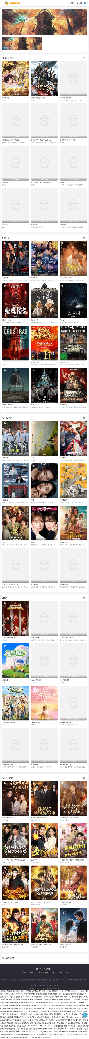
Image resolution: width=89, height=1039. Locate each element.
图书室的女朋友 (14, 1000)
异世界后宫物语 (41, 994)
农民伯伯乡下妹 (16, 1008)
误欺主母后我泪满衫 (8, 818)
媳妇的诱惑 (38, 1000)
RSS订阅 (23, 972)
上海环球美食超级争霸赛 (10, 638)
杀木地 (62, 320)
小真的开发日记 (73, 1026)
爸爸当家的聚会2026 (8, 722)
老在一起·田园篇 (36, 680)
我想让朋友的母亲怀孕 (17, 1029)
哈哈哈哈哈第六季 (65, 722)
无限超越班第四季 (7, 764)
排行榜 (38, 969)
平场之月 (34, 278)
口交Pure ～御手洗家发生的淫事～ (71, 1035)
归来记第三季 (64, 584)
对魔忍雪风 (8, 1032)
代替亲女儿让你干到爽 (10, 1003)
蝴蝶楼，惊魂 (6, 320)
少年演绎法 (5, 458)
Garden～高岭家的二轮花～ (23, 1014)
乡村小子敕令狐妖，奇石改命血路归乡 (14, 860)
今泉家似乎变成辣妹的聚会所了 (70, 1008)
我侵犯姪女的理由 (27, 1000)
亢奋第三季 (63, 542)
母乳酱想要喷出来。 (55, 994)
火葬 (32, 404)
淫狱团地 (63, 224)
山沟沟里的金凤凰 (65, 902)
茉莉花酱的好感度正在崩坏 (10, 140)
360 (53, 972)
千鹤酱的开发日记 (50, 997)
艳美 (51, 1017)
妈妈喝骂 (5, 1005)
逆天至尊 (34, 224)
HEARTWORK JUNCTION (36, 1026)
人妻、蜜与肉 (53, 1035)
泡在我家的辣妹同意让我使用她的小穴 (14, 991)
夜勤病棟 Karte (15, 1023)
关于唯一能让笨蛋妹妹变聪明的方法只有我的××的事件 (28, 1005)
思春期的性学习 (59, 1017)
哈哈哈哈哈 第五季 (20, 1026)
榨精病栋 (75, 997)
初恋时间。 (20, 994)
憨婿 (3, 542)
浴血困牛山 (34, 362)
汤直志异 (5, 182)
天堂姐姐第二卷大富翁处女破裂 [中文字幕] (27, 1032)
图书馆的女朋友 (27, 1023)
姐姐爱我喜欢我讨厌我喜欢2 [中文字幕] (19, 1037)
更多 (84, 58)
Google (39, 972)
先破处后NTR (48, 1000)
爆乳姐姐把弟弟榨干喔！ (48, 1029)
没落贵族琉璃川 (52, 1008)
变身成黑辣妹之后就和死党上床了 (34, 1008)
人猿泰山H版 (56, 1032)
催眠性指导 (80, 994)
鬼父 (7, 1000)
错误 (32, 542)
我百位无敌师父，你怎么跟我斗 (41, 902)
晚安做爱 (5, 1029)
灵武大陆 (5, 224)
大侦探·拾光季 (44, 1011)
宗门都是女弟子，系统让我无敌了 (12, 944)
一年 (32, 458)
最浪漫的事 (63, 500)
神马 (67, 972)
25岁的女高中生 (55, 1011)
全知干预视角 (35, 638)
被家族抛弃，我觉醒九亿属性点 (41, 140)
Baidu (31, 972)
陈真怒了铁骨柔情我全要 (39, 818)
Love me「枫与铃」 (64, 997)
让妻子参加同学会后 (31, 1011)
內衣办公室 (27, 1020)
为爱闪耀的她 (35, 722)
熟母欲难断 (70, 1023)
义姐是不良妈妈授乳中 (57, 1005)
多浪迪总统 (63, 404)
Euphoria (50, 1026)
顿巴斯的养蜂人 (7, 404)
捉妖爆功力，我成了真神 (10, 902)
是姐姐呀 (5, 680)
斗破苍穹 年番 (77, 1011)
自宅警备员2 (8, 1026)
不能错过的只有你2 (66, 278)
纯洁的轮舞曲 (66, 1011)
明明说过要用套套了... (65, 1000)
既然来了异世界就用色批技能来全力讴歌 (43, 1003)
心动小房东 (9, 1035)
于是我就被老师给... (40, 1023)
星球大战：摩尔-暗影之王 (10, 584)
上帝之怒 (5, 362)
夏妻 (49, 1023)
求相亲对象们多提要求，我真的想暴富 (72, 860)
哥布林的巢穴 (24, 1003)
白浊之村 (10, 997)
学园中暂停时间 (30, 994)
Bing (46, 972)
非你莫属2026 (64, 680)
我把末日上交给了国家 (38, 98)
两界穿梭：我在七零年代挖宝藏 (41, 944)
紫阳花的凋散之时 (32, 1029)
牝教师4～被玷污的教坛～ (34, 997)
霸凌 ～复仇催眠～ (58, 1023)
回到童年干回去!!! (19, 1017)
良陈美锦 (5, 500)
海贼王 (62, 182)
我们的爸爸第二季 (65, 764)
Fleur (71, 1003)
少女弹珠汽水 (64, 1003)
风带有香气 (34, 584)
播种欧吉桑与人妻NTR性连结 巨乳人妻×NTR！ (31, 1035)
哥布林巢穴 (47, 1032)
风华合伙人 (34, 764)
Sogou (60, 972)
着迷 (32, 500)
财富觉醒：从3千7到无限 (68, 140)
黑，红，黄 (34, 320)
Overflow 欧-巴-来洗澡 (42, 1037)
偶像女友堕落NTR (34, 991)
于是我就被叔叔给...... (73, 1017)
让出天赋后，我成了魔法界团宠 (41, 182)
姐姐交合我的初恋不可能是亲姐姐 (63, 1020)
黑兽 (22, 997)
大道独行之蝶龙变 (65, 98)
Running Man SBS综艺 (67, 638)
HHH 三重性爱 (69, 1029)
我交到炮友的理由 (60, 1026)
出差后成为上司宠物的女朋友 (72, 1014)
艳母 (54, 1000)
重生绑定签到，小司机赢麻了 (69, 818)
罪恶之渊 (17, 997)
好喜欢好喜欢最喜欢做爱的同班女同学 (48, 1014)
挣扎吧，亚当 (81, 1020)
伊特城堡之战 (64, 362)
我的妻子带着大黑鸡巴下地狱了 (38, 1017)
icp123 (56, 985)
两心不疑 (63, 458)
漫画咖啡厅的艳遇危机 (74, 1005)
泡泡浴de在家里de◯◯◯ (41, 1020)
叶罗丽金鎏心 (6, 98)
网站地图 (47, 969)
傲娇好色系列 (10, 994)
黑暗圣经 (61, 1029)
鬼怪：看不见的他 (65, 944)
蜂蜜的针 (5, 278)
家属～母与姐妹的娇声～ (51, 991)
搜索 (72, 3)
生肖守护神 (34, 860)
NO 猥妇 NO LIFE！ (81, 1023)
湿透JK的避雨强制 (16, 1011)
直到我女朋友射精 (69, 994)
